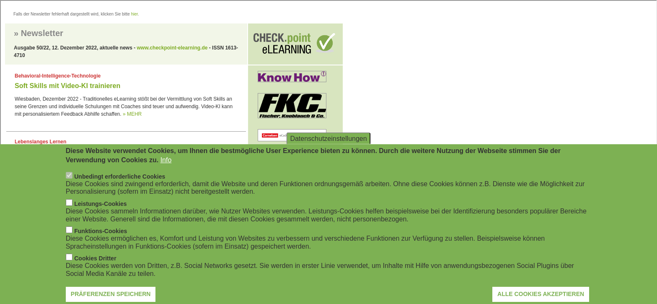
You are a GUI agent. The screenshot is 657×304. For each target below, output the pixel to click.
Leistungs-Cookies (100, 213)
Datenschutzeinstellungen (328, 147)
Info (166, 169)
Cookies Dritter (95, 267)
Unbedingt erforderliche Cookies (119, 185)
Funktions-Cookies (100, 240)
